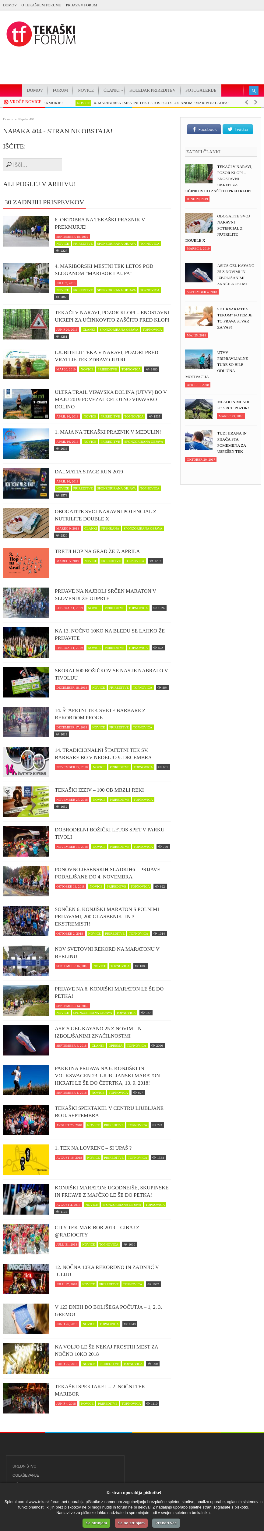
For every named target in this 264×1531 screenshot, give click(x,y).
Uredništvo (24, 1466)
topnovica (149, 243)
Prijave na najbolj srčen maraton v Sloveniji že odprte (105, 594)
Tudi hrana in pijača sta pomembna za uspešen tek (232, 442)
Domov (10, 5)
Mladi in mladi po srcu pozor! (233, 405)
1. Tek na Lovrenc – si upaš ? (93, 1148)
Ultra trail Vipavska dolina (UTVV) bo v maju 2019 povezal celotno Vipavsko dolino (111, 399)
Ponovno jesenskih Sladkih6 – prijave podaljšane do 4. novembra (107, 873)
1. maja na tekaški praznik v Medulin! (108, 432)
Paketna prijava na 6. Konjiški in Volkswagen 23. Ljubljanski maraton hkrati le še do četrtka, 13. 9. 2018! (107, 1076)
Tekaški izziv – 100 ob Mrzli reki (99, 790)
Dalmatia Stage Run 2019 (89, 472)
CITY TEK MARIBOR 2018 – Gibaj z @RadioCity (97, 1231)
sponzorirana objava (116, 243)
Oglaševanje (25, 1475)
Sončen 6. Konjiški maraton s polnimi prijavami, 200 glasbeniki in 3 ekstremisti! (107, 916)
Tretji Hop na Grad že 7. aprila (97, 551)
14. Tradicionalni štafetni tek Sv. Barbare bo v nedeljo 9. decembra (103, 753)
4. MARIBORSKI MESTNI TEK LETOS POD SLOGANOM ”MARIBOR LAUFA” (172, 103)
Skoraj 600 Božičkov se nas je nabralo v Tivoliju (111, 674)
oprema (116, 1045)
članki (89, 329)
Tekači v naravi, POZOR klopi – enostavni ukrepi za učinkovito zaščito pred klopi (112, 316)
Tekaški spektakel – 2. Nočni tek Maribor (100, 1390)
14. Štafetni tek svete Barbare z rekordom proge (100, 714)
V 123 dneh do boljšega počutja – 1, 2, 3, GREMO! (108, 1310)
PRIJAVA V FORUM (81, 5)
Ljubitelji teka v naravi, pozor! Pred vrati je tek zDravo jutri (106, 356)
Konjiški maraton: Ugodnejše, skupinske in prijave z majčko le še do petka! (112, 1191)
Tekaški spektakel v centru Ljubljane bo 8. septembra (109, 1111)
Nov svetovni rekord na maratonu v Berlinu (107, 952)
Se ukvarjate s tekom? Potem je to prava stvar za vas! (234, 318)
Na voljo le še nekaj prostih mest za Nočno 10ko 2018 (106, 1350)
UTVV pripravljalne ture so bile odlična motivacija (216, 364)
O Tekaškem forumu (41, 5)
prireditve (83, 243)
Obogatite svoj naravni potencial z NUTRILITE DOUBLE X (105, 515)
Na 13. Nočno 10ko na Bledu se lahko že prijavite (110, 634)
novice (94, 103)
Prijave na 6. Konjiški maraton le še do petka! (109, 992)
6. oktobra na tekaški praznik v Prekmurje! (100, 223)
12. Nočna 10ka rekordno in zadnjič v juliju (107, 1270)
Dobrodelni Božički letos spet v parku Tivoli (109, 833)
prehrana (110, 528)
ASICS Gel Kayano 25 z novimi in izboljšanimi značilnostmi (98, 1032)
